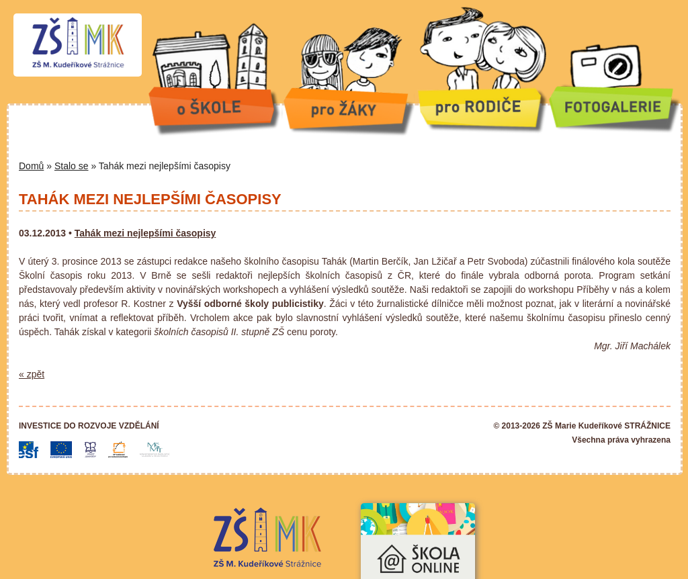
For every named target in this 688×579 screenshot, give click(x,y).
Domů (31, 166)
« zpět (31, 374)
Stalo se (71, 166)
